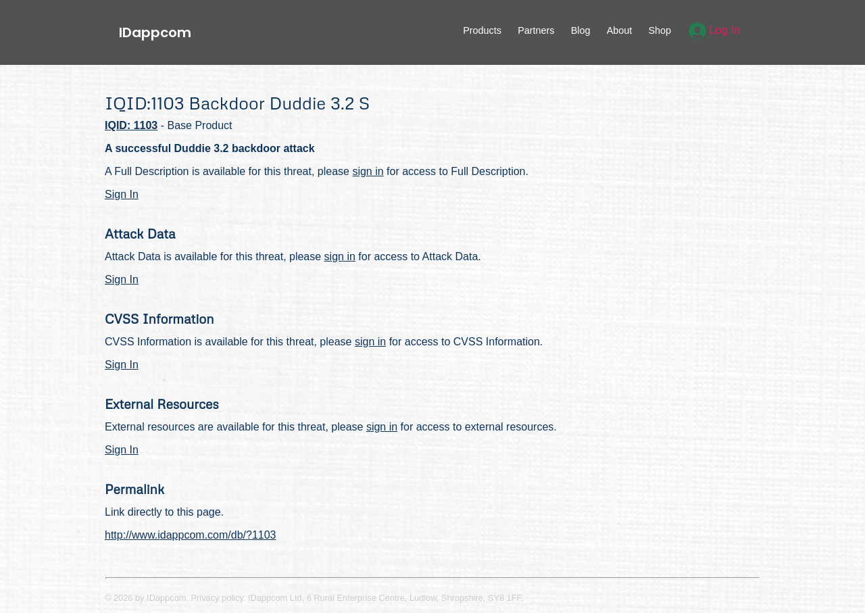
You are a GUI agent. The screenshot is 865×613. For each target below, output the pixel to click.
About (620, 30)
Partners (536, 30)
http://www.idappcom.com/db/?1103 (190, 535)
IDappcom (155, 32)
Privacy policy (217, 598)
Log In (715, 30)
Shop (659, 30)
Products (482, 30)
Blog (581, 30)
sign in (367, 171)
